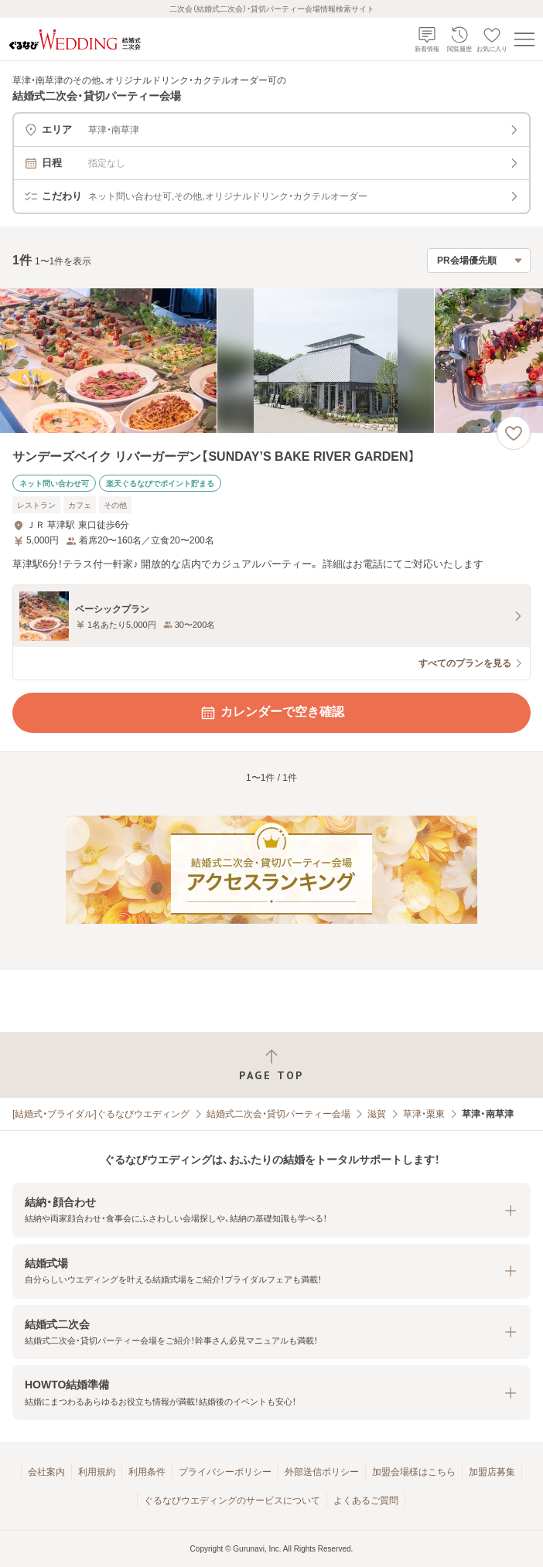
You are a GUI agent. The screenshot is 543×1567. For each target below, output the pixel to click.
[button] (271, 1210)
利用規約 (96, 1472)
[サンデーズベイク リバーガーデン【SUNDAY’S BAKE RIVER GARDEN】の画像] (271, 360)
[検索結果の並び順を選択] (479, 260)
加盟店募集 (492, 1472)
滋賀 (376, 1114)
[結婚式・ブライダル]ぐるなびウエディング (101, 1114)
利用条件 (147, 1472)
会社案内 (46, 1472)
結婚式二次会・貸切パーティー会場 (278, 1114)
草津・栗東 (424, 1114)
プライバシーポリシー (225, 1472)
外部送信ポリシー (322, 1472)
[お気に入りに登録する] (514, 433)
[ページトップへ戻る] (271, 1065)
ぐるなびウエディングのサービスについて (232, 1500)
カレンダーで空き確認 (271, 712)
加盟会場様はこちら (414, 1472)
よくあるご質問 (365, 1500)
